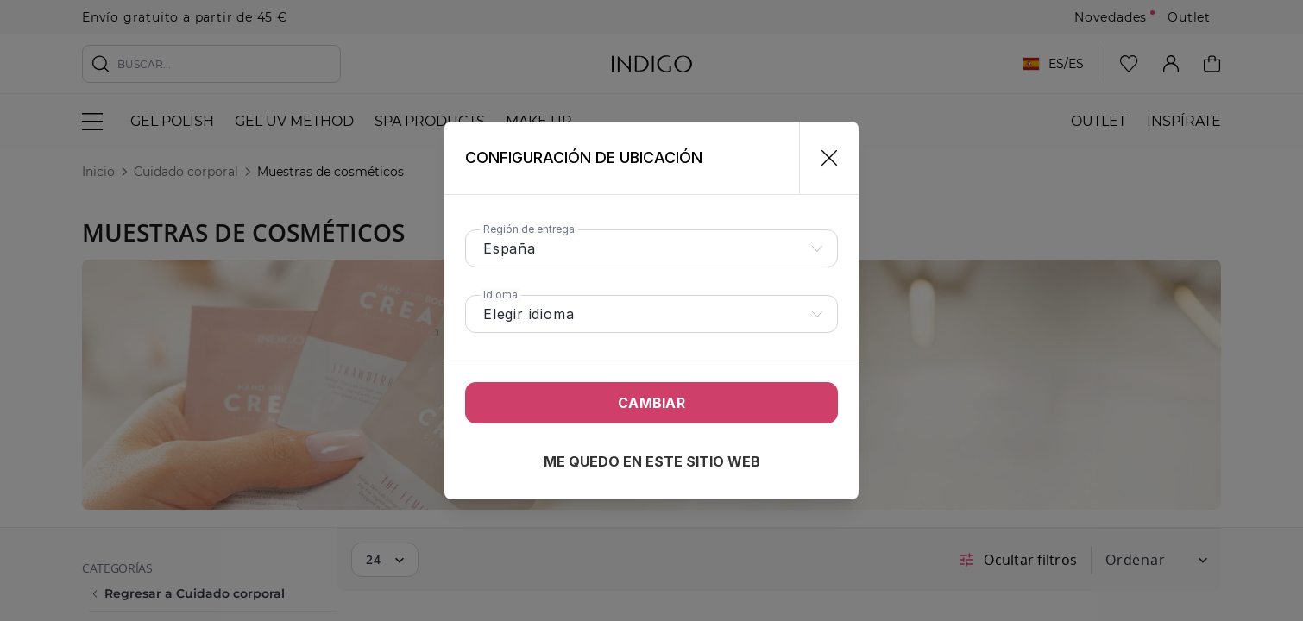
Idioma (500, 294)
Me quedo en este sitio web (652, 461)
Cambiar (651, 402)
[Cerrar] (822, 158)
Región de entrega (529, 229)
